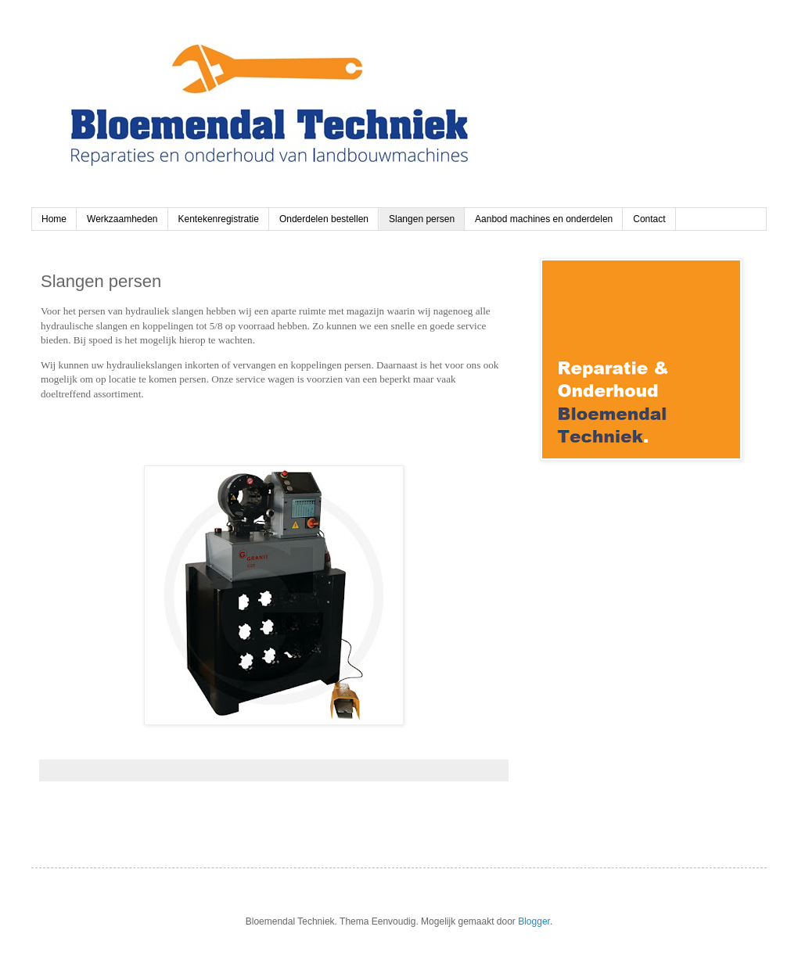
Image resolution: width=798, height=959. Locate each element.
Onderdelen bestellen (323, 219)
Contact (649, 219)
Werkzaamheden (122, 219)
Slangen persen (422, 219)
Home (53, 219)
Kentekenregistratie (218, 219)
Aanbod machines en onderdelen (544, 219)
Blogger (534, 921)
